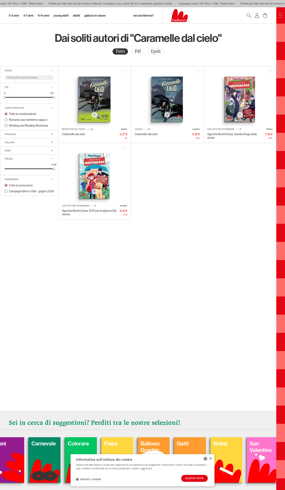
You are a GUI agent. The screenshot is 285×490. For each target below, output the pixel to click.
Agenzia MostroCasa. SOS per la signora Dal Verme (89, 212)
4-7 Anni (28, 15)
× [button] (210, 458)
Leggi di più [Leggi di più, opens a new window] (146, 468)
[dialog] (142, 470)
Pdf (138, 51)
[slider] (4, 97)
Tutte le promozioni (21, 185)
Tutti (120, 51)
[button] (88, 479)
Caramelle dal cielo (73, 134)
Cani (21, 443)
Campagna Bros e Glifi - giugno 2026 (31, 191)
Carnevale (64, 443)
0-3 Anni (14, 15)
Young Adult (61, 15)
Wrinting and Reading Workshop (28, 125)
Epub (156, 51)
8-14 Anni (43, 15)
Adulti (76, 15)
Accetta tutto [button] (194, 478)
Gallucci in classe (95, 15)
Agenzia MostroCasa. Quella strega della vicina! (232, 136)
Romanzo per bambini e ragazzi (28, 119)
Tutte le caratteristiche (22, 114)
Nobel (241, 443)
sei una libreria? (143, 15)
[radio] (120, 51)
